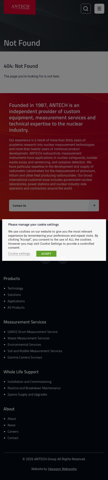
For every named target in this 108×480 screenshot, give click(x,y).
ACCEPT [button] (46, 253)
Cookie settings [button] (19, 253)
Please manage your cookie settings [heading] (33, 224)
